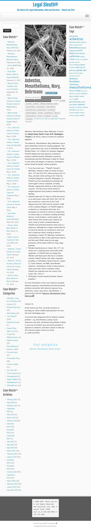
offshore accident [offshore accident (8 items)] (74, 94)
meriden (40, 113)
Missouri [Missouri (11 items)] (72, 90)
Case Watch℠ (12, 316)
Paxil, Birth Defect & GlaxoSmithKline (13, 216)
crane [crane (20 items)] (71, 59)
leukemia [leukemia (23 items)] (73, 78)
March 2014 (11, 481)
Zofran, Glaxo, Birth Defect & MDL (12, 228)
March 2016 (11, 418)
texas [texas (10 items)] (77, 110)
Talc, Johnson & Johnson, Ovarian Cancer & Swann (13, 130)
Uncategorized (12, 376)
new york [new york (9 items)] (84, 91)
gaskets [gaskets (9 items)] (85, 59)
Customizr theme (51, 526)
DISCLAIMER (13, 65)
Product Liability (12, 364)
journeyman (51, 109)
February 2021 (12, 399)
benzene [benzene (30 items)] (73, 47)
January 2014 (12, 487)
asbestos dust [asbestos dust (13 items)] (74, 42)
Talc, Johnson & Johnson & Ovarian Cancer (13, 204)
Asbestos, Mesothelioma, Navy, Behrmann (13, 45)
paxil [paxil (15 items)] (76, 99)
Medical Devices (12, 337)
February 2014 (12, 484)
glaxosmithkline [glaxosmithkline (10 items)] (74, 65)
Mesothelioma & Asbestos (42, 100)
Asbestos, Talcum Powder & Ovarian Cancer (14, 252)
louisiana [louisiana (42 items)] (74, 81)
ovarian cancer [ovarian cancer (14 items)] (78, 96)
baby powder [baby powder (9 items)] (78, 45)
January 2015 (12, 457)
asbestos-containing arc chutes (49, 103)
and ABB (62, 100)
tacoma (40, 116)
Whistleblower (12, 382)
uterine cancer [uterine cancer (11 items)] (80, 112)
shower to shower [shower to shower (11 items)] (75, 107)
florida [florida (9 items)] (77, 59)
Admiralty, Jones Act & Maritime (51, 97)
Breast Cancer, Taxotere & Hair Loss (13, 240)
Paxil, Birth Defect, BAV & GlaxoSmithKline (13, 74)
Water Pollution (12, 379)
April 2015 (11, 448)
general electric (42, 109)
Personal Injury (12, 352)
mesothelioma (48, 113)
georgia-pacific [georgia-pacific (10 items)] (74, 62)
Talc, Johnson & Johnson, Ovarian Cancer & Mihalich (13, 154)
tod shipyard (47, 116)
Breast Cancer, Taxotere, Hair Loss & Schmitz (13, 86)
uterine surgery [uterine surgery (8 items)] (74, 115)
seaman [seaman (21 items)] (81, 104)
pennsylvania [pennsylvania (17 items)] (74, 101)
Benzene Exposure (13, 307)
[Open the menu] (87, 16)
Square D (57, 113)
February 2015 (12, 454)
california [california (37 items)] (74, 56)
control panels (40, 106)
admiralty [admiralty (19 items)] (73, 36)
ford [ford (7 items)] (81, 59)
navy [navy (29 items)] (78, 90)
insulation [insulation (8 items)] (72, 67)
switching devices (31, 116)
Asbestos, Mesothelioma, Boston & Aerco (13, 56)
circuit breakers (30, 106)
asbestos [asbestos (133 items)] (76, 38)
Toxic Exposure (12, 373)
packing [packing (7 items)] (71, 99)
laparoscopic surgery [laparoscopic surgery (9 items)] (76, 73)
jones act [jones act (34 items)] (82, 70)
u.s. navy (54, 116)
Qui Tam (10, 370)
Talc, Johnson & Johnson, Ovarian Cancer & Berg (13, 142)
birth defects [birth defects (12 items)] (80, 53)
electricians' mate (31, 109)
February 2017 (12, 405)
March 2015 (11, 451)
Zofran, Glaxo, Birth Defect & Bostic (12, 278)
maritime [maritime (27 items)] (73, 84)
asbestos (35, 103)
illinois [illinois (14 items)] (82, 64)
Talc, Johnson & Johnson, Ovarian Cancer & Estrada (13, 166)
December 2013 (12, 490)
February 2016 (12, 421)
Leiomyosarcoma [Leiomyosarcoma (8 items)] (74, 76)
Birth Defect (11, 313)
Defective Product (13, 322)
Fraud (9, 334)
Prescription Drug (13, 358)
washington (29, 119)
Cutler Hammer (50, 106)
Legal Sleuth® (45, 4)
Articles (9, 304)
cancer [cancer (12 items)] (82, 56)
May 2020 (10, 402)
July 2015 (10, 442)
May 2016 (10, 415)
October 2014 (12, 472)
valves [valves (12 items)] (82, 115)
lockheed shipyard (31, 113)
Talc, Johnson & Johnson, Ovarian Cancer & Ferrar (13, 178)
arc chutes (29, 103)
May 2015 (10, 445)
